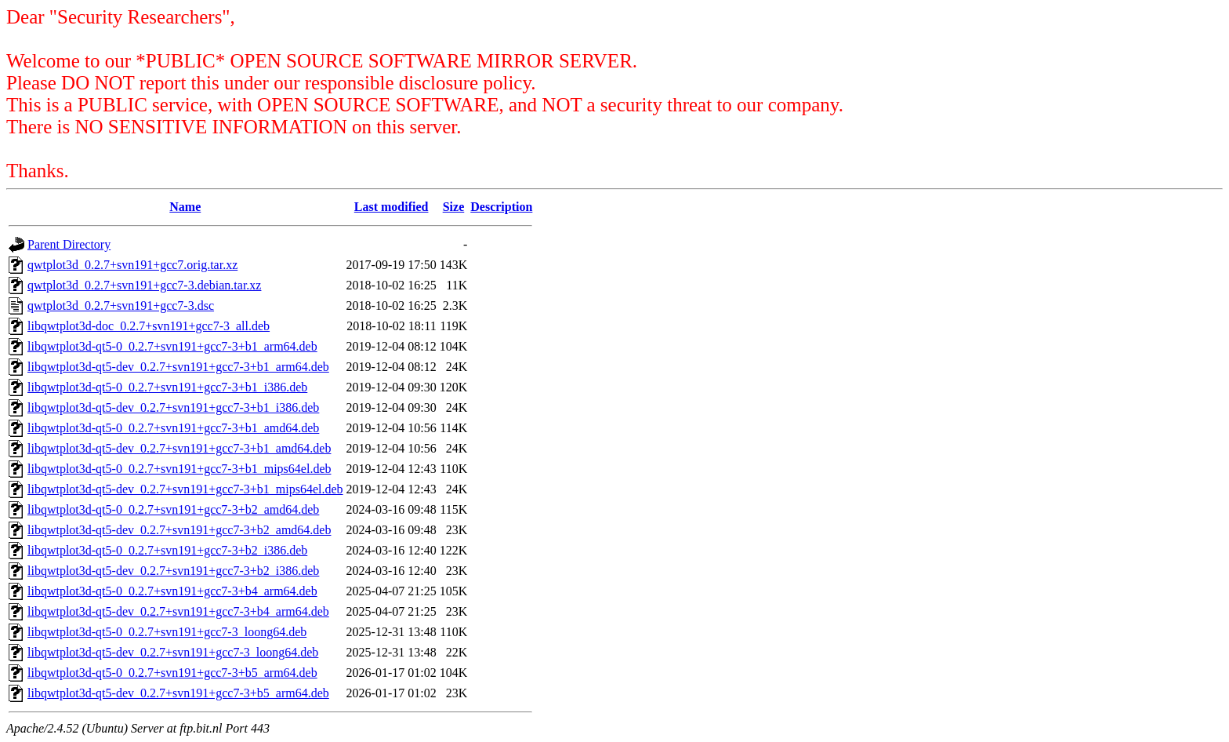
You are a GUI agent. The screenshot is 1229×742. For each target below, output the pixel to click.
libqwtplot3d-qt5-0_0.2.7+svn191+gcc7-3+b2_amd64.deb (173, 509)
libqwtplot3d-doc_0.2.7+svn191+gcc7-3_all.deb (148, 326)
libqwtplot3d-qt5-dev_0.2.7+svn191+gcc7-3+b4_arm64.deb (178, 611)
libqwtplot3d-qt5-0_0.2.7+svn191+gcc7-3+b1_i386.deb (167, 387)
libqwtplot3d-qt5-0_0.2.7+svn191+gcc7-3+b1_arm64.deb (172, 346)
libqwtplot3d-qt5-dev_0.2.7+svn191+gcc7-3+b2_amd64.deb (179, 529)
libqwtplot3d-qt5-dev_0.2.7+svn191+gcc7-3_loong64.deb (172, 652)
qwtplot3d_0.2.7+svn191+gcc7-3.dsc (120, 305)
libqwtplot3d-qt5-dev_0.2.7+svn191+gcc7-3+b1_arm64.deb (178, 366)
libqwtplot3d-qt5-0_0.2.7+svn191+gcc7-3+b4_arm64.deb (172, 591)
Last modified (391, 206)
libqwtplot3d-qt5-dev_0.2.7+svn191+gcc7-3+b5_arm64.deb (178, 693)
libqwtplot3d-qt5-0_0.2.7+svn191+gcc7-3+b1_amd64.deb (173, 428)
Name (185, 206)
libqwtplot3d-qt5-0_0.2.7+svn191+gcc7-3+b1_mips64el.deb (179, 468)
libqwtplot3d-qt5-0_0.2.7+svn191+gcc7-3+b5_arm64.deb (172, 672)
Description (501, 206)
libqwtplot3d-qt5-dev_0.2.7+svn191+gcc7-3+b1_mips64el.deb (185, 489)
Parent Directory (69, 244)
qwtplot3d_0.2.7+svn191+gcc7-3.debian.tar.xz (144, 285)
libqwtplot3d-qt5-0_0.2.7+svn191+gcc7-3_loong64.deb (166, 631)
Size (454, 206)
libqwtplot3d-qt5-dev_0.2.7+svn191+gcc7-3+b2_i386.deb (173, 570)
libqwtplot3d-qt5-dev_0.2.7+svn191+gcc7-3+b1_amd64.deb (179, 448)
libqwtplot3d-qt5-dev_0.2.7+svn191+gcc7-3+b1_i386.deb (173, 407)
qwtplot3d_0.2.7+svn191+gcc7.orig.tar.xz (132, 264)
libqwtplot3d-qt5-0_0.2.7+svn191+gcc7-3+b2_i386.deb (167, 550)
